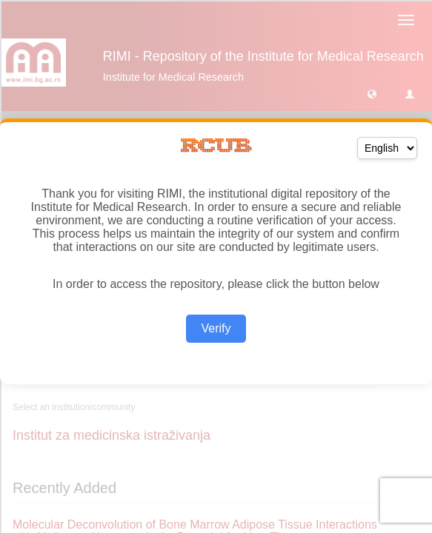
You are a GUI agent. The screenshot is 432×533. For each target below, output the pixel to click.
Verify (215, 328)
